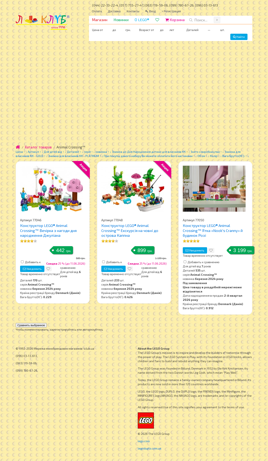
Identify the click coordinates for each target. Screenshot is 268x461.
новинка (101, 151)
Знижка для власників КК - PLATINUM (73, 156)
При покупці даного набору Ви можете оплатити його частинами (148, 156)
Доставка (114, 11)
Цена (19, 151)
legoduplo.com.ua (149, 448)
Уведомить (32, 268)
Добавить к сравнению (203, 262)
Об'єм (201, 156)
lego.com (144, 441)
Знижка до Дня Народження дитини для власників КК (149, 151)
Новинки (121, 19)
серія (87, 151)
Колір (214, 156)
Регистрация (171, 11)
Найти (239, 37)
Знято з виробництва (205, 151)
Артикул (33, 151)
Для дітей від (53, 151)
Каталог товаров (38, 147)
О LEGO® (142, 19)
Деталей (73, 151)
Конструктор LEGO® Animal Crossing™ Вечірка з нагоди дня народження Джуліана (48, 230)
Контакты (133, 11)
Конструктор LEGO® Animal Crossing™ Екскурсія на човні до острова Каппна (129, 230)
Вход (150, 11)
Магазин (99, 19)
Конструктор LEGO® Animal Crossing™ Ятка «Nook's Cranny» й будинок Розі (213, 230)
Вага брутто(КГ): (233, 156)
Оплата (97, 11)
